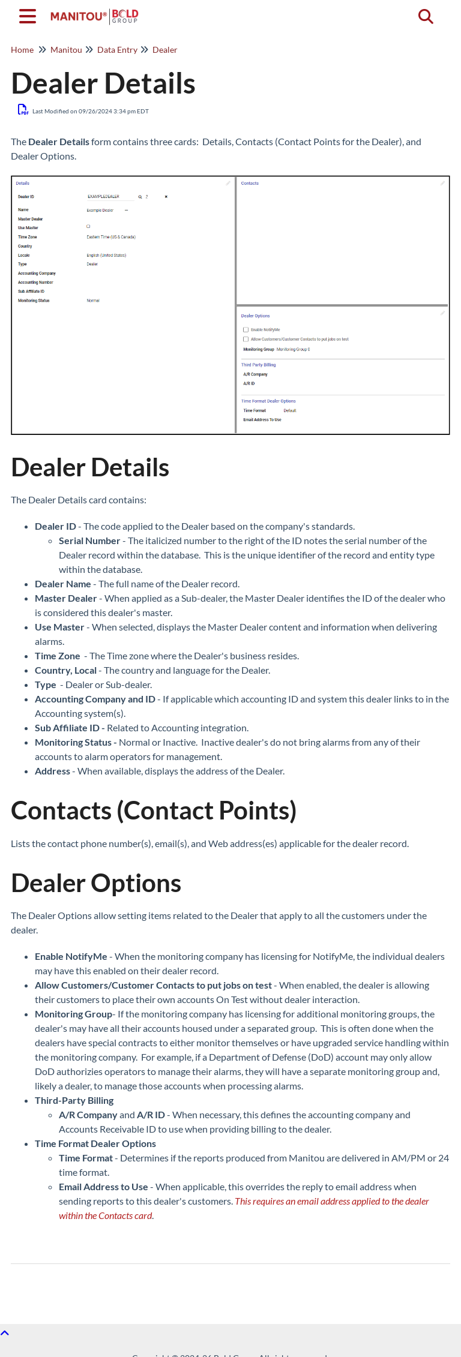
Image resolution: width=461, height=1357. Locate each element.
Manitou (66, 49)
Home (22, 49)
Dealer (165, 49)
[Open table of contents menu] (30, 14)
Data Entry (117, 49)
